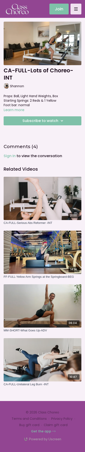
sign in (10, 155)
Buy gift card (29, 425)
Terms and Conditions (29, 418)
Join (59, 9)
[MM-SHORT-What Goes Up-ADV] (42, 330)
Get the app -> (43, 431)
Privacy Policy (62, 418)
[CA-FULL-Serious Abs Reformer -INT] (42, 223)
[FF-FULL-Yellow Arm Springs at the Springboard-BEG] (42, 277)
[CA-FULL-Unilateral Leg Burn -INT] (42, 384)
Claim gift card (56, 425)
